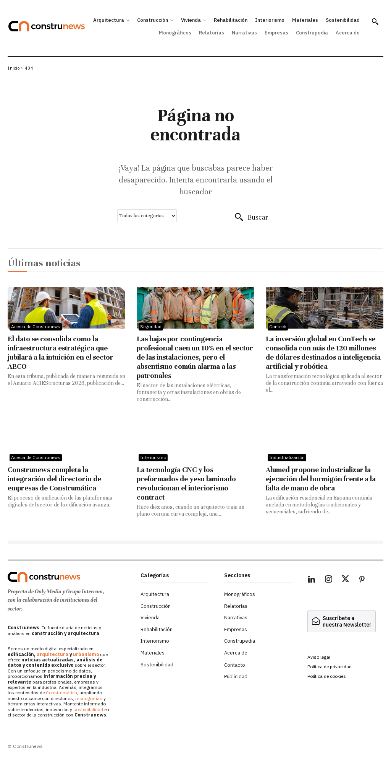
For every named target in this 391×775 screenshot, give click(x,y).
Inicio (13, 68)
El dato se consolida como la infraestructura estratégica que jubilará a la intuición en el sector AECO (60, 352)
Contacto (234, 665)
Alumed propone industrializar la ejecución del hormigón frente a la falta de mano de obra (321, 478)
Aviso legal (318, 657)
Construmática (61, 692)
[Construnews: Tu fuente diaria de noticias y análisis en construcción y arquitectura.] (46, 26)
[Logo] (70, 577)
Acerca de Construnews (35, 326)
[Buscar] (251, 217)
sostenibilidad (88, 709)
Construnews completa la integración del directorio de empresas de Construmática (54, 478)
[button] (375, 21)
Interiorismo (153, 457)
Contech (277, 326)
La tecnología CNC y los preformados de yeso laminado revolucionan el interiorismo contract (186, 483)
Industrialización (287, 457)
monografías (88, 698)
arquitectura (52, 654)
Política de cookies (326, 676)
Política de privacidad (329, 666)
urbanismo (86, 654)
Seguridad (151, 326)
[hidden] (341, 622)
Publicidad (235, 676)
